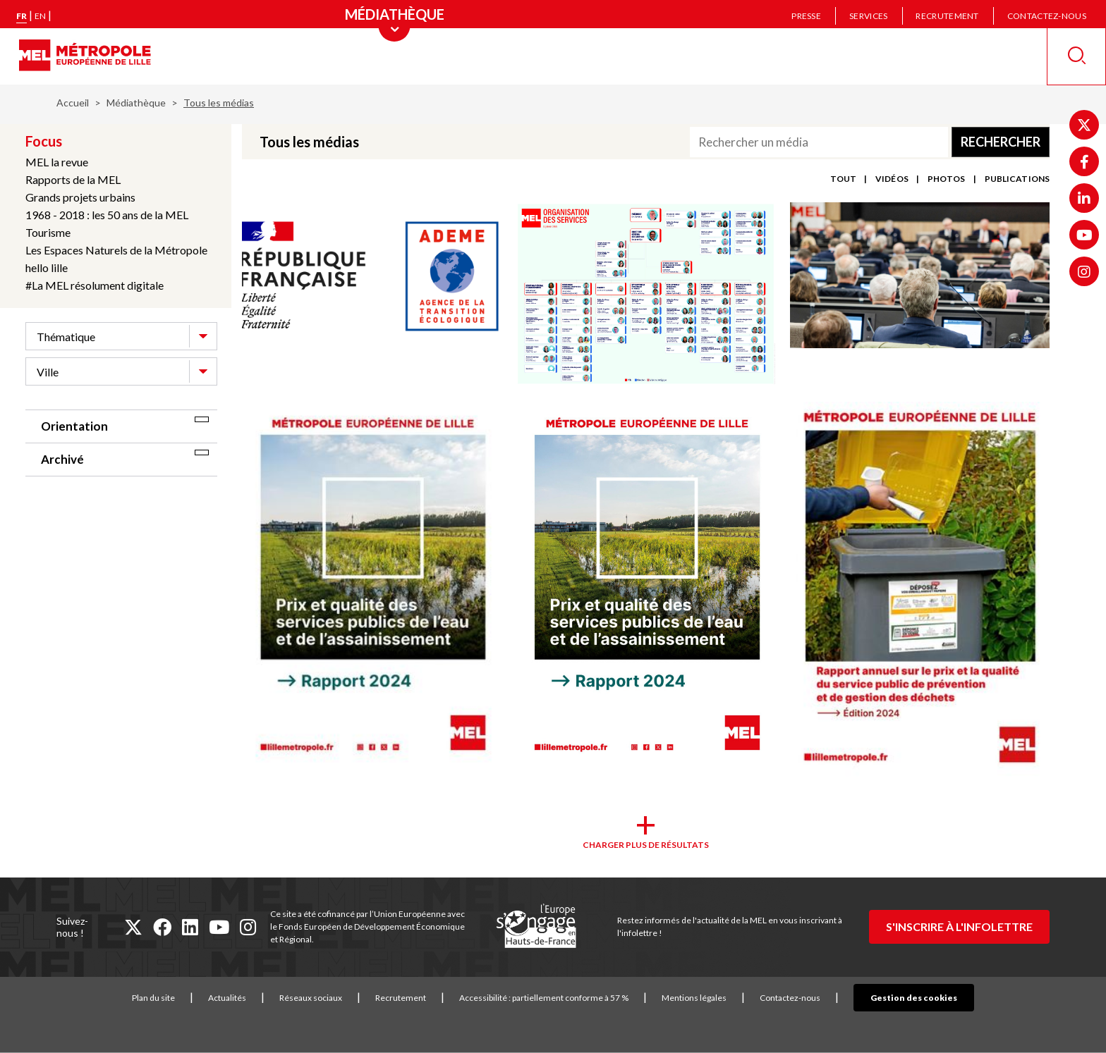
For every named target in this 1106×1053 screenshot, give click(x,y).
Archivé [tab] (62, 459)
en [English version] (40, 16)
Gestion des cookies (913, 997)
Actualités (249, 997)
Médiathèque (136, 103)
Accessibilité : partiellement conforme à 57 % (565, 997)
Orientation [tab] (74, 426)
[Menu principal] (395, 14)
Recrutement (947, 16)
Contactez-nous (1046, 16)
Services (868, 16)
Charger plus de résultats (646, 844)
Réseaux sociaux (332, 997)
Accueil (72, 103)
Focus (43, 141)
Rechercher (1000, 141)
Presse (806, 16)
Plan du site (175, 997)
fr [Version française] (21, 16)
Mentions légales (715, 997)
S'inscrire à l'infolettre (959, 926)
